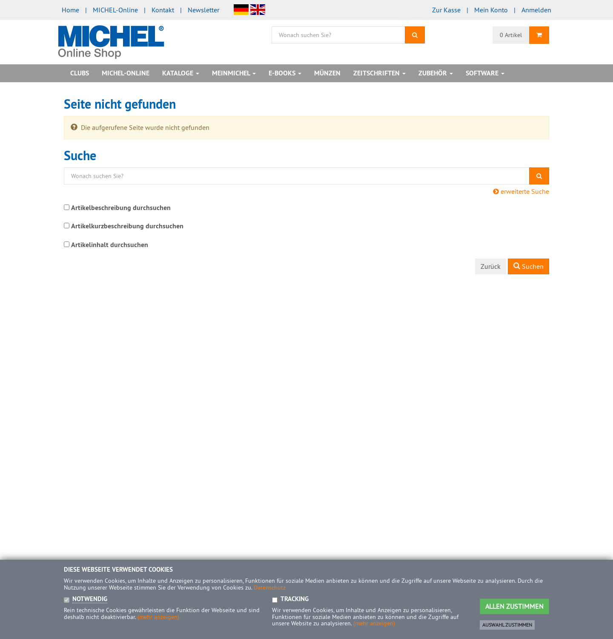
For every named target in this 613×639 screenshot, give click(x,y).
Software (485, 73)
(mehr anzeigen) (158, 617)
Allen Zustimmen (514, 606)
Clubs (79, 73)
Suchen (528, 266)
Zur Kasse (446, 10)
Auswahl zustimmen (507, 625)
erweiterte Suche (521, 191)
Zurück (491, 266)
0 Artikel (511, 35)
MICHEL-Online (115, 10)
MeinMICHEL (234, 73)
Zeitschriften (379, 73)
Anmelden (536, 10)
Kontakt (163, 10)
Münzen (327, 73)
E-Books (285, 73)
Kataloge (180, 73)
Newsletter (203, 10)
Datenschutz (270, 587)
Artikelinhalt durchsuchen (109, 244)
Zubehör (435, 73)
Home (70, 10)
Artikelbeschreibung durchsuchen (121, 207)
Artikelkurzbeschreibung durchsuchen (127, 226)
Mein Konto (491, 10)
